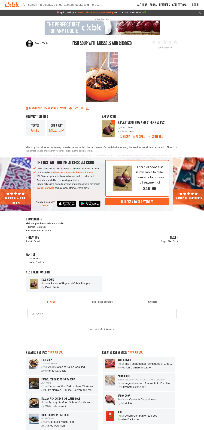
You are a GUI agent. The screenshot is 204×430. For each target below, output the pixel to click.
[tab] (51, 302)
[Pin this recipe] (82, 108)
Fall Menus (34, 258)
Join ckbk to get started (137, 202)
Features (164, 5)
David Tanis (41, 43)
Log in (45, 205)
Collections (179, 5)
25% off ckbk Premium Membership (95, 12)
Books (153, 5)
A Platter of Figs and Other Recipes (141, 122)
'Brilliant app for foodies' (15, 198)
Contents (155, 137)
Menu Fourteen (36, 262)
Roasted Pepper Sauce (39, 230)
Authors (142, 5)
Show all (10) (55, 352)
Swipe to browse (45, 188)
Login (195, 5)
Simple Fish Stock (37, 227)
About (124, 137)
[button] (23, 4)
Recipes (139, 137)
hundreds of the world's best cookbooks (72, 172)
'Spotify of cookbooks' (188, 196)
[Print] (70, 108)
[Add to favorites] (76, 108)
